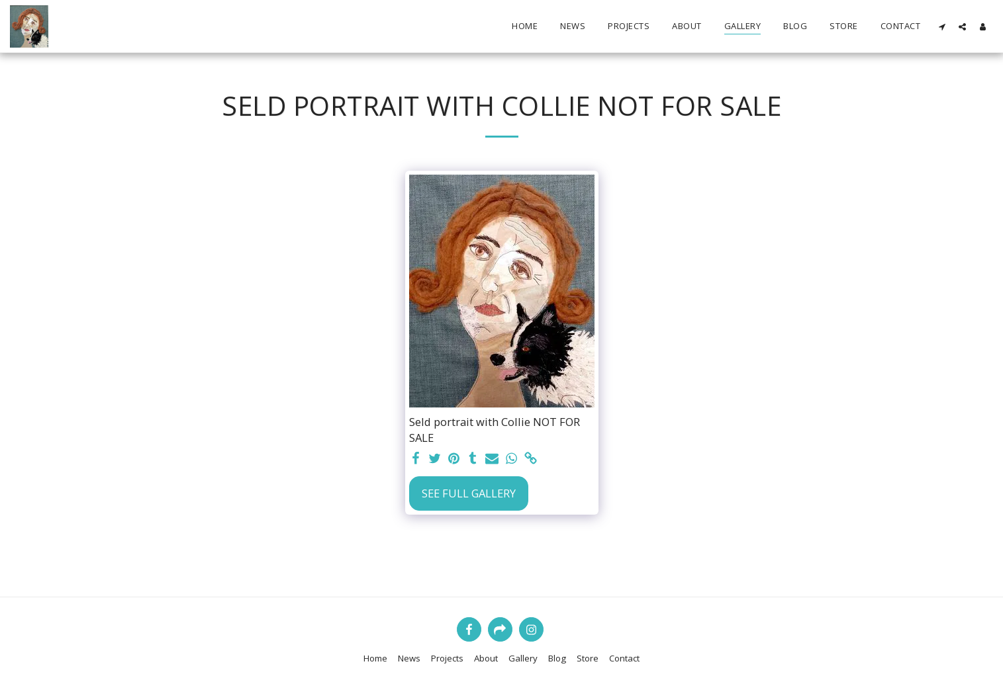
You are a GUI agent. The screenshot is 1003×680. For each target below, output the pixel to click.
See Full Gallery (469, 493)
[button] (941, 26)
